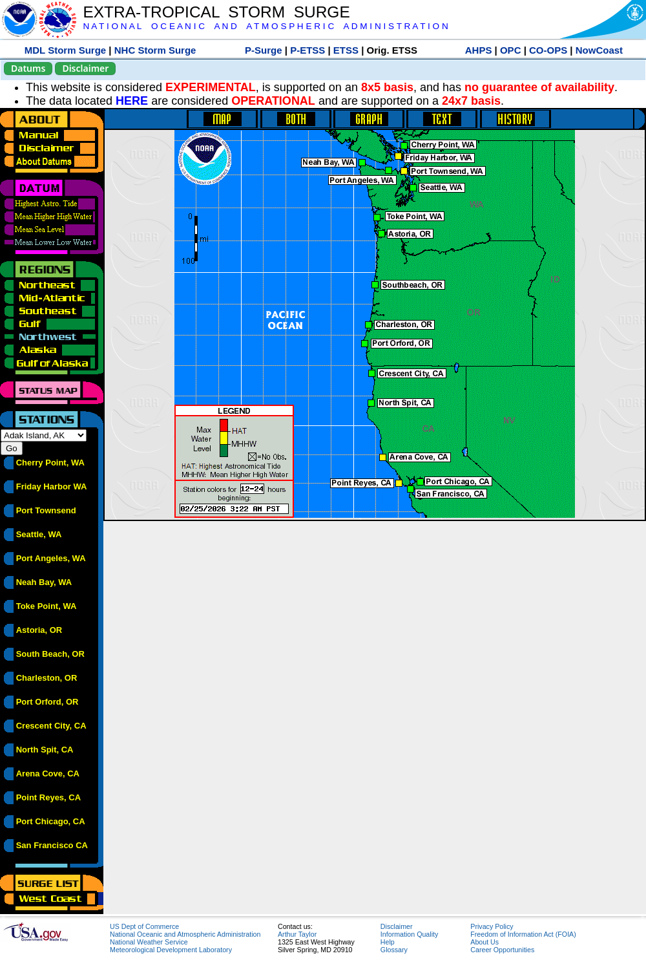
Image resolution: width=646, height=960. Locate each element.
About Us (484, 942)
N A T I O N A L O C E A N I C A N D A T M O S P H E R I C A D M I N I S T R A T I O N (265, 26)
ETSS (346, 50)
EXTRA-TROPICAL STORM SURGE (216, 12)
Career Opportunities (502, 950)
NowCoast (599, 50)
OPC (510, 50)
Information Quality (409, 934)
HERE (132, 100)
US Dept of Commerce (144, 926)
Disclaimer (85, 68)
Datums (28, 68)
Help (387, 942)
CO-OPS (548, 50)
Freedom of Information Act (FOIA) (523, 934)
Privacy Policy (491, 926)
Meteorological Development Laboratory (171, 950)
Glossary (394, 950)
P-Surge (263, 50)
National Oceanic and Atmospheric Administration (185, 934)
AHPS (478, 50)
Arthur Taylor (297, 934)
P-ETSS (307, 50)
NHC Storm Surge (155, 50)
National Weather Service (149, 942)
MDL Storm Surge (65, 50)
